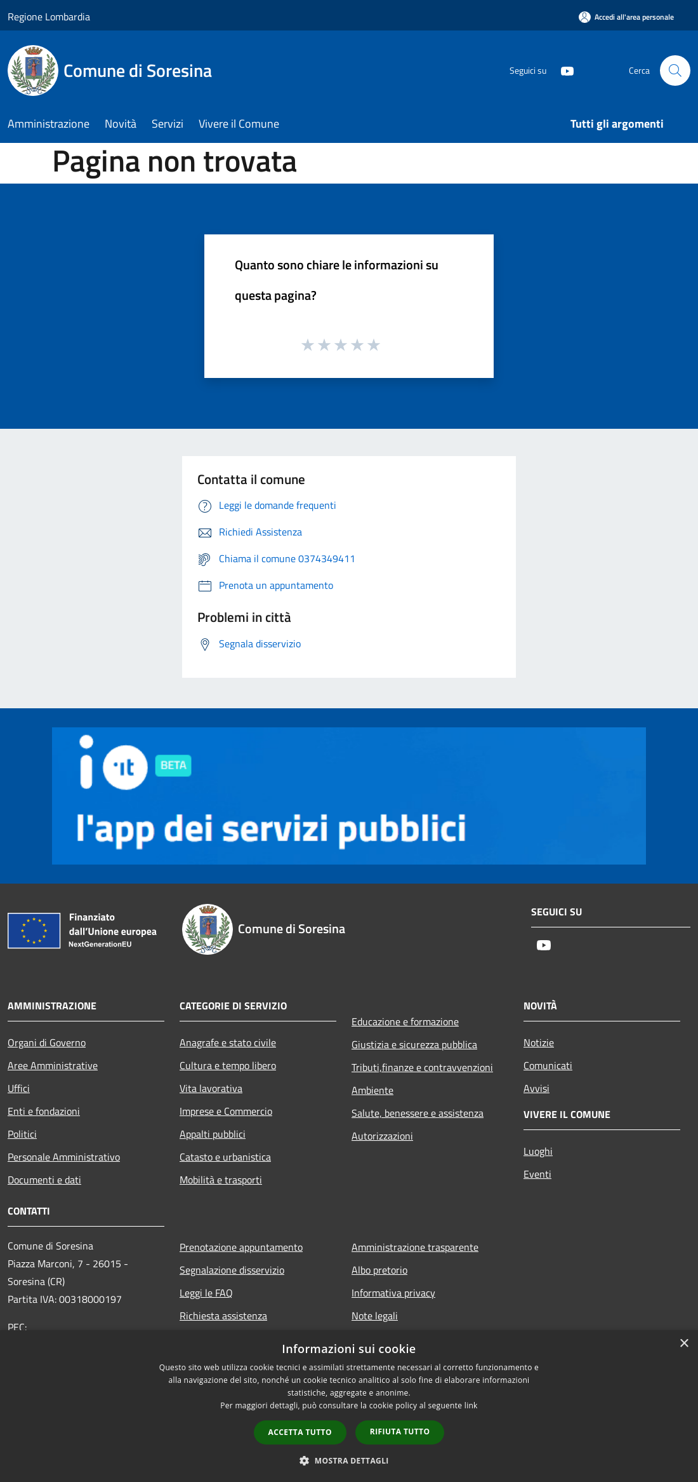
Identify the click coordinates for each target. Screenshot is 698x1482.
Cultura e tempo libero (228, 1065)
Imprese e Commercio (226, 1111)
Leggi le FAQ (206, 1292)
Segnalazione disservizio (232, 1269)
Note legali (375, 1315)
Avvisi (537, 1088)
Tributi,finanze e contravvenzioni (422, 1067)
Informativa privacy (393, 1292)
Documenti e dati (44, 1179)
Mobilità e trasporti (221, 1179)
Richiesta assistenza (223, 1315)
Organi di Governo (47, 1042)
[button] (349, 1460)
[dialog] (349, 1406)
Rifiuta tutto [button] (400, 1431)
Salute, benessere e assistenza (418, 1113)
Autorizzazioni (382, 1135)
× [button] (683, 1344)
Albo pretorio (379, 1269)
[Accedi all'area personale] (626, 17)
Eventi (537, 1174)
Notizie (539, 1042)
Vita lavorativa (211, 1088)
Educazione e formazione (405, 1021)
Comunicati (548, 1065)
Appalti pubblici (213, 1134)
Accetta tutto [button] (300, 1432)
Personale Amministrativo (64, 1156)
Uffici (19, 1088)
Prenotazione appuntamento (241, 1247)
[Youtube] (562, 70)
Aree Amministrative (53, 1065)
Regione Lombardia (49, 16)
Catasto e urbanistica (225, 1156)
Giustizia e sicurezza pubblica (414, 1044)
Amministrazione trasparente (415, 1247)
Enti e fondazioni (44, 1111)
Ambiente (372, 1090)
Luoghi (538, 1151)
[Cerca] (675, 70)
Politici (22, 1134)
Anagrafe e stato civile (228, 1042)
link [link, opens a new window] (471, 1405)
